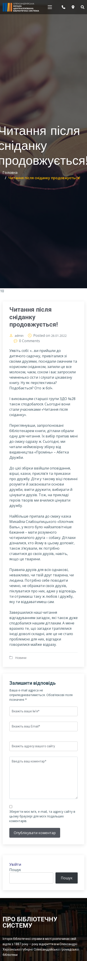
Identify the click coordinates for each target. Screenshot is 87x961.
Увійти (15, 864)
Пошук (15, 870)
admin (19, 336)
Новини (20, 658)
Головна (10, 172)
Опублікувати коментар (35, 833)
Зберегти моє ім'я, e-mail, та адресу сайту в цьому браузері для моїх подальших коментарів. (42, 816)
